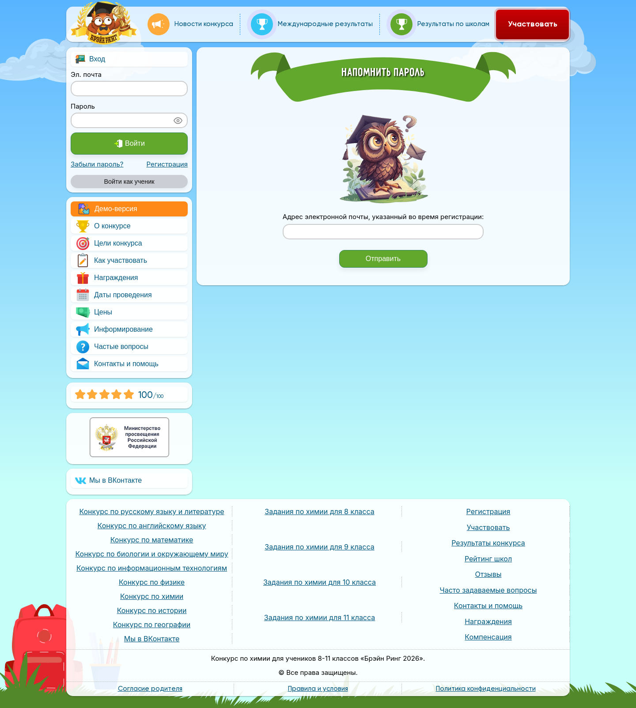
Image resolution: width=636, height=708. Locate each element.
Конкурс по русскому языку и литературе (151, 511)
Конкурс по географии (151, 624)
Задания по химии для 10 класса (319, 582)
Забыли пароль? (97, 164)
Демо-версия (108, 209)
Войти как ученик (129, 181)
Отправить (383, 258)
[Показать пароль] (178, 120)
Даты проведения (113, 295)
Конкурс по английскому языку (152, 525)
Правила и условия (318, 688)
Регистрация (167, 164)
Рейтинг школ (488, 558)
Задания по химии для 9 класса (319, 546)
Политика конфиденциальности (486, 688)
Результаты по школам (439, 24)
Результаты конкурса (488, 542)
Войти (129, 143)
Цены (93, 312)
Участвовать (532, 24)
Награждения (106, 277)
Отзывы (488, 574)
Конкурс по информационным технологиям (151, 568)
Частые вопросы (111, 346)
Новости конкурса (190, 24)
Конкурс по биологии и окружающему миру (151, 553)
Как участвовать (111, 260)
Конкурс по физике (152, 582)
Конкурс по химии (151, 596)
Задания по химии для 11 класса (319, 617)
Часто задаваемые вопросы (488, 590)
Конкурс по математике (151, 539)
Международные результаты (312, 24)
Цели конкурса (108, 243)
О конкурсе (103, 226)
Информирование (114, 329)
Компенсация (488, 636)
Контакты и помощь (117, 363)
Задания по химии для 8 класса (319, 511)
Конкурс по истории (152, 610)
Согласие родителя (150, 688)
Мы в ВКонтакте (108, 480)
